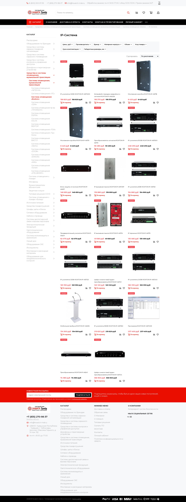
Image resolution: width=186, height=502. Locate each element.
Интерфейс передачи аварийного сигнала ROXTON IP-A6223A (107, 95)
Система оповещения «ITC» (43, 94)
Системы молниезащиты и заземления (41, 237)
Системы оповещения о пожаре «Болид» (42, 198)
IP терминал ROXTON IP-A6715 (139, 233)
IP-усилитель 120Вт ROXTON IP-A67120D (75, 94)
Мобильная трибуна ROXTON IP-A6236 (74, 326)
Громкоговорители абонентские (37, 186)
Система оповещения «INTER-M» (40, 89)
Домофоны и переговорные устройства (41, 69)
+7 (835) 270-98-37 (55, 3)
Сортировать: (132, 56)
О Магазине (99, 416)
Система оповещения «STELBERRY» (40, 172)
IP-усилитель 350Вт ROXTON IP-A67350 (108, 326)
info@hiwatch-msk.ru (75, 3)
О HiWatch (98, 419)
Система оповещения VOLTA (40, 120)
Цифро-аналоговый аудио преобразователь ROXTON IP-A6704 (108, 373)
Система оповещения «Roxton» (41, 98)
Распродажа (32, 40)
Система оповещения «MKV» (40, 161)
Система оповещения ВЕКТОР (40, 125)
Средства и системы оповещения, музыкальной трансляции (41, 75)
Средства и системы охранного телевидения (41, 55)
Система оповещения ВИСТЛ (40, 139)
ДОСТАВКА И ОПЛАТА (70, 22)
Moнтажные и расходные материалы (41, 252)
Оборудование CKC (41, 244)
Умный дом (41, 241)
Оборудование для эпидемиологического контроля (41, 258)
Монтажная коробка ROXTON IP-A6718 (142, 94)
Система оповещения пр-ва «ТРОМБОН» (43, 109)
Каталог (35, 22)
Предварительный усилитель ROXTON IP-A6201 (75, 234)
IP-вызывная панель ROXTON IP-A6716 (108, 233)
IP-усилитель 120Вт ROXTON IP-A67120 (74, 279)
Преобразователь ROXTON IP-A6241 (74, 372)
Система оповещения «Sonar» (40, 166)
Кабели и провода (41, 216)
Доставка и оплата (102, 409)
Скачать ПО (99, 426)
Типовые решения (102, 422)
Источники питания (41, 203)
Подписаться (83, 395)
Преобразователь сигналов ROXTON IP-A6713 (109, 142)
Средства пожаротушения (41, 206)
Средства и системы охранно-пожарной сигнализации (41, 49)
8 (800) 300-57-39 (35, 3)
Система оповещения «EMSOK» (40, 156)
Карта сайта (76, 499)
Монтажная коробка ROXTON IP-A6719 (74, 140)
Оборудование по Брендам (41, 44)
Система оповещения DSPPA (40, 114)
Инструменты (41, 248)
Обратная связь (101, 412)
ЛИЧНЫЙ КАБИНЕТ (134, 22)
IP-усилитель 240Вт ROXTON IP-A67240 (142, 279)
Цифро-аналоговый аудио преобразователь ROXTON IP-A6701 (107, 281)
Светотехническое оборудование (41, 231)
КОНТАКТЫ (87, 22)
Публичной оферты (79, 399)
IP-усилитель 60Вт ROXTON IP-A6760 (142, 187)
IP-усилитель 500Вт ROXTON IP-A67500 (142, 140)
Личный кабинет (101, 436)
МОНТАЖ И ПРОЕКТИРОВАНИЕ (109, 22)
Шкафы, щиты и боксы (41, 209)
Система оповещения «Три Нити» (42, 134)
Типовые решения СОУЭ (42, 194)
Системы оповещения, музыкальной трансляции (42, 83)
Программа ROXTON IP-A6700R (140, 326)
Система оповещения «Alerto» (40, 145)
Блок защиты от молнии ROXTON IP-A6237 (74, 188)
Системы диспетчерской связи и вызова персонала (41, 220)
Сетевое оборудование (41, 213)
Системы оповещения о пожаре (42, 177)
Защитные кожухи (36, 191)
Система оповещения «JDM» (40, 103)
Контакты (98, 432)
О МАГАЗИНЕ (51, 22)
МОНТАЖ (98, 429)
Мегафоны (33, 182)
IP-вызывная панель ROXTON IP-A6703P (109, 187)
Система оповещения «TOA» (43, 130)
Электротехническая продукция (41, 226)
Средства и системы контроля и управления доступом (41, 62)
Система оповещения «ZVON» (40, 150)
